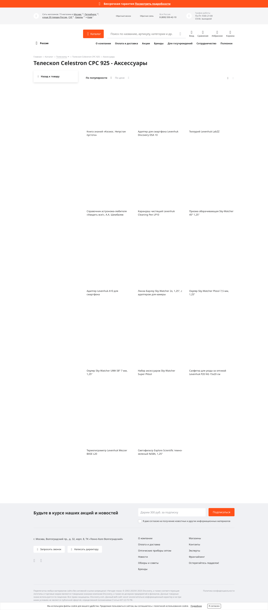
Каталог (49, 56)
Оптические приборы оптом (154, 550)
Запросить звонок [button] (50, 549)
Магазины (195, 538)
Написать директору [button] (85, 549)
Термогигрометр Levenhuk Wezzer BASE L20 (107, 452)
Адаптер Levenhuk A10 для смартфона (102, 292)
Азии (89, 17)
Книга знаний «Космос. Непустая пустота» (106, 133)
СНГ (70, 17)
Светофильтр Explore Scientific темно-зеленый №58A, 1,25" (160, 452)
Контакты (194, 544)
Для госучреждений (180, 43)
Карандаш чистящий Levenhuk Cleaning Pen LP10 (156, 213)
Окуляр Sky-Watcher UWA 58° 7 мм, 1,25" (107, 372)
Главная (38, 56)
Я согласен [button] (214, 606)
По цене (120, 77)
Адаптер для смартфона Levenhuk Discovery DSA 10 (158, 133)
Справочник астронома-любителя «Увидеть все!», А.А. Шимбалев (107, 213)
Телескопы (61, 56)
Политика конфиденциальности (218, 590)
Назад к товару (50, 76)
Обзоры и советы (148, 562)
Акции (146, 43)
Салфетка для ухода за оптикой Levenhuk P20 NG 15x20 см (207, 372)
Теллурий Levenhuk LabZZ (204, 131)
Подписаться (221, 512)
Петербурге (91, 14)
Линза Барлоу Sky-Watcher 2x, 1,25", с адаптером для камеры (160, 292)
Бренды (159, 43)
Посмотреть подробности (153, 4)
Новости (143, 556)
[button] (120, 16)
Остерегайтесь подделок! (204, 562)
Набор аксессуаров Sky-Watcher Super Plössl (156, 372)
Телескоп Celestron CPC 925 (86, 56)
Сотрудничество (206, 43)
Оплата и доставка (126, 43)
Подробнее (196, 606)
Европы (79, 17)
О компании (103, 43)
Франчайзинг (197, 556)
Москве (78, 14)
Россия (44, 43)
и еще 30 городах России (55, 17)
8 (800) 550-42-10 (167, 17)
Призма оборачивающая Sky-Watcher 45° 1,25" (211, 213)
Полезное (226, 43)
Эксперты (194, 550)
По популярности (96, 77)
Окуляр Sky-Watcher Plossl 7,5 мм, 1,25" (209, 292)
